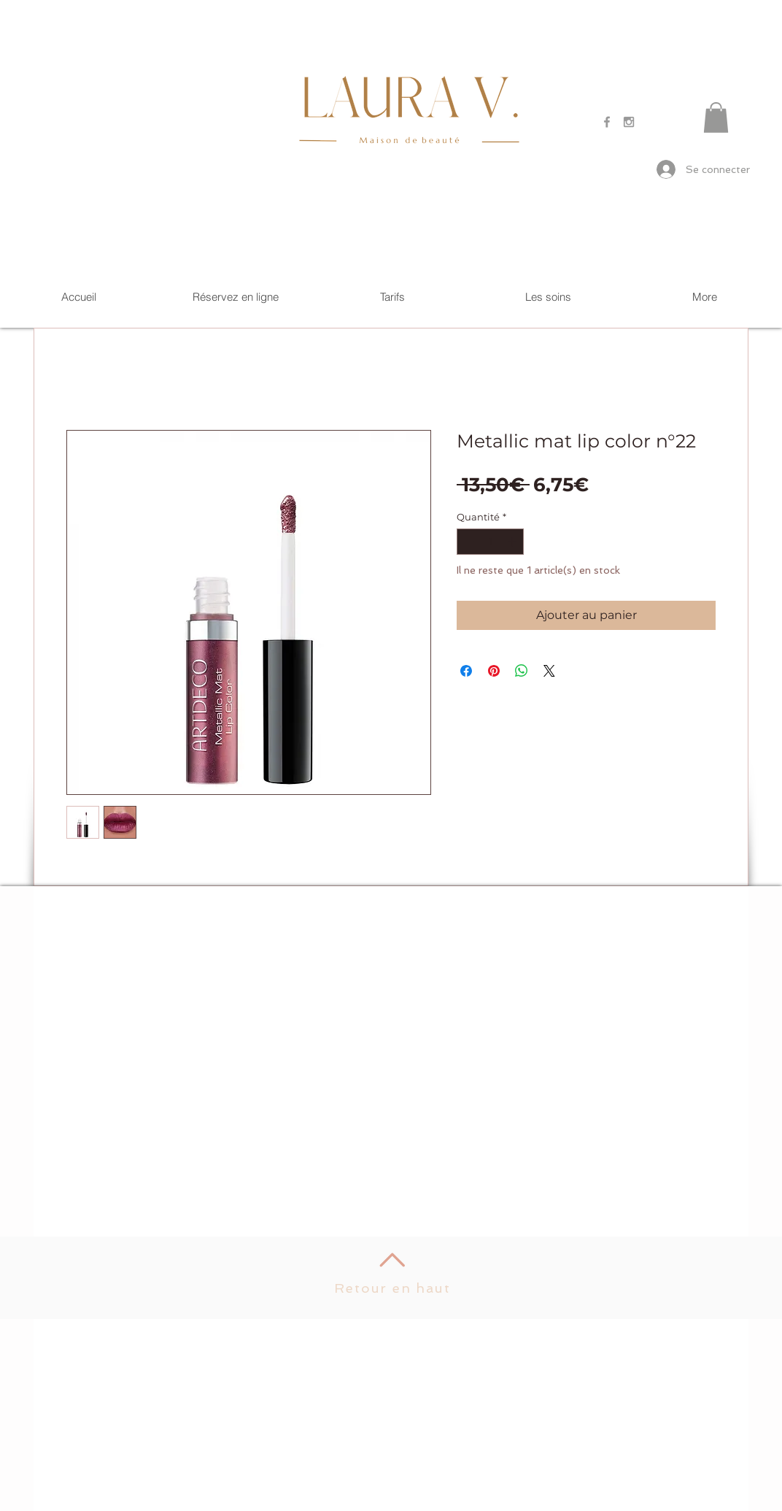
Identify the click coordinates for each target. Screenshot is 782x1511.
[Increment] (513, 541)
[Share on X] (549, 671)
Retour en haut (392, 1288)
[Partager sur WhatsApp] (521, 671)
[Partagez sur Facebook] (466, 671)
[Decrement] (467, 541)
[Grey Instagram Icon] (629, 122)
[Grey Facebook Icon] (607, 122)
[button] (716, 117)
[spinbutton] (490, 541)
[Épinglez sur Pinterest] (494, 671)
